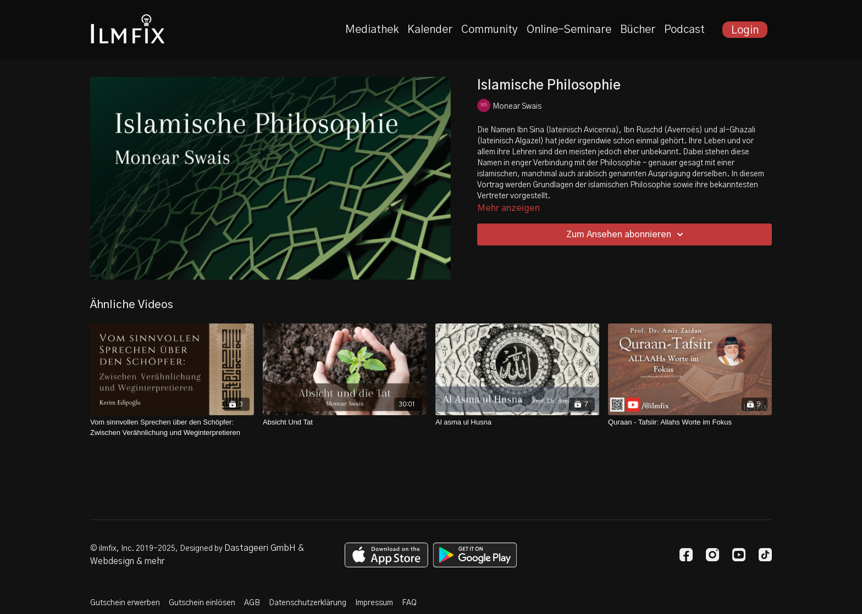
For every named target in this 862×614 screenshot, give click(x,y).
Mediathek (372, 29)
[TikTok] (765, 554)
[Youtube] (738, 554)
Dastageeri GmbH (260, 548)
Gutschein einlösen (202, 603)
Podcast (684, 29)
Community (489, 29)
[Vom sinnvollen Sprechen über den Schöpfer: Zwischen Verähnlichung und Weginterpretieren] (172, 427)
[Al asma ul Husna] (517, 422)
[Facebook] (686, 554)
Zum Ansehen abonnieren (626, 234)
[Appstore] (386, 555)
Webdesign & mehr (127, 561)
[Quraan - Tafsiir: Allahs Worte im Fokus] (690, 422)
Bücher (637, 29)
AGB (252, 603)
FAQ (409, 603)
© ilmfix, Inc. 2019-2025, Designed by (157, 548)
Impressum (374, 603)
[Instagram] (712, 554)
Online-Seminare (569, 29)
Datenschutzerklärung (307, 603)
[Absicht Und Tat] (345, 422)
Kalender (429, 29)
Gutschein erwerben (125, 603)
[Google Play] (475, 555)
